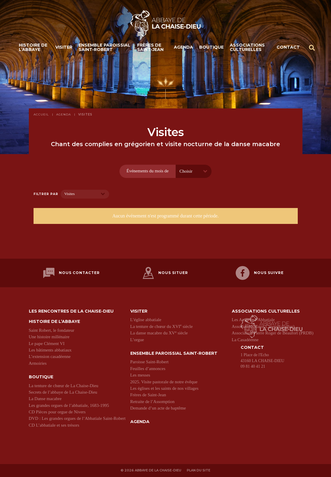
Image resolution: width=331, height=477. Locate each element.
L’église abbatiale (146, 319)
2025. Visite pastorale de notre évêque (164, 381)
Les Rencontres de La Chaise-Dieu (71, 311)
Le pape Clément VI (47, 343)
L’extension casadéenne (50, 356)
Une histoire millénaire (49, 336)
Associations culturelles (247, 47)
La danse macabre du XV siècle (159, 333)
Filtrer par (46, 194)
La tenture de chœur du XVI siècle (161, 326)
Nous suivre (260, 273)
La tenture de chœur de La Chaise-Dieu (64, 385)
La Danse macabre (45, 398)
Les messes (140, 375)
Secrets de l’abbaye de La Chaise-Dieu (63, 392)
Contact (288, 47)
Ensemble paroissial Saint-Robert (104, 47)
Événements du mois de (148, 171)
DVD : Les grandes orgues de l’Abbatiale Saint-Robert (77, 418)
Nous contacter (71, 273)
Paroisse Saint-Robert (149, 361)
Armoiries (38, 363)
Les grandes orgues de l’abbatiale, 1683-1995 (69, 405)
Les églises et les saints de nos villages (164, 388)
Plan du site (198, 470)
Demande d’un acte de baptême (158, 408)
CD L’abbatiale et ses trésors (54, 425)
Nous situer (165, 273)
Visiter (63, 47)
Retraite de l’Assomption (152, 401)
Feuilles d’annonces (148, 368)
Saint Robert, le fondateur (51, 330)
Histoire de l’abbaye (33, 47)
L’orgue (137, 339)
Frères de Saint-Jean (150, 47)
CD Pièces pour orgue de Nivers (57, 412)
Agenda (183, 47)
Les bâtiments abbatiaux (50, 350)
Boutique (211, 47)
